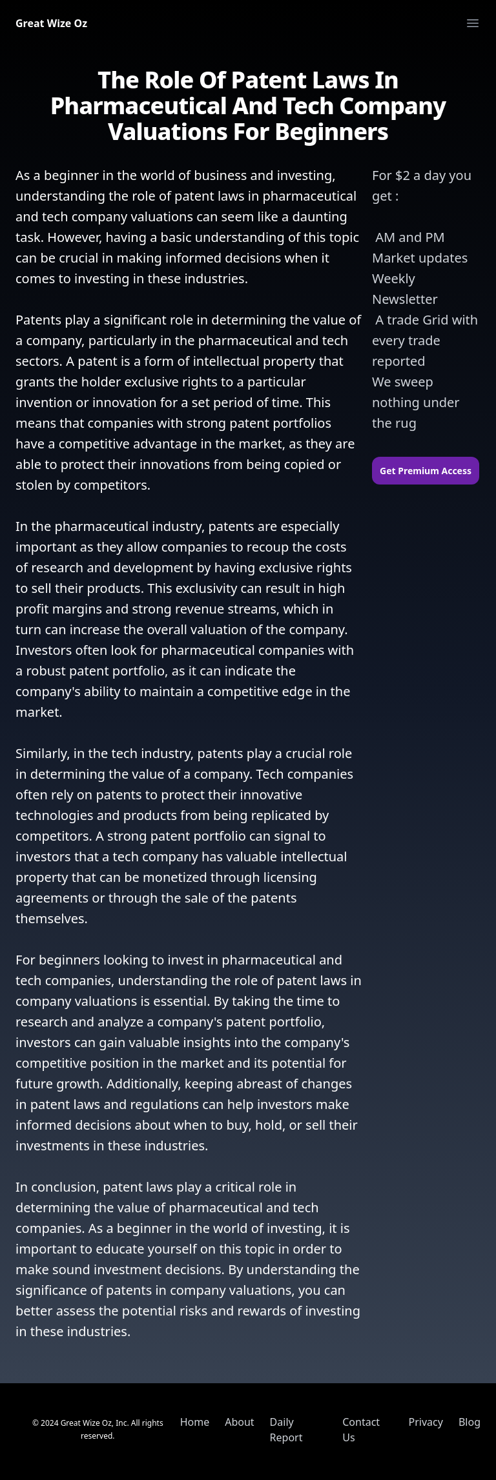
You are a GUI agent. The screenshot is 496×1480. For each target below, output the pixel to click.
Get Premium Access (425, 471)
